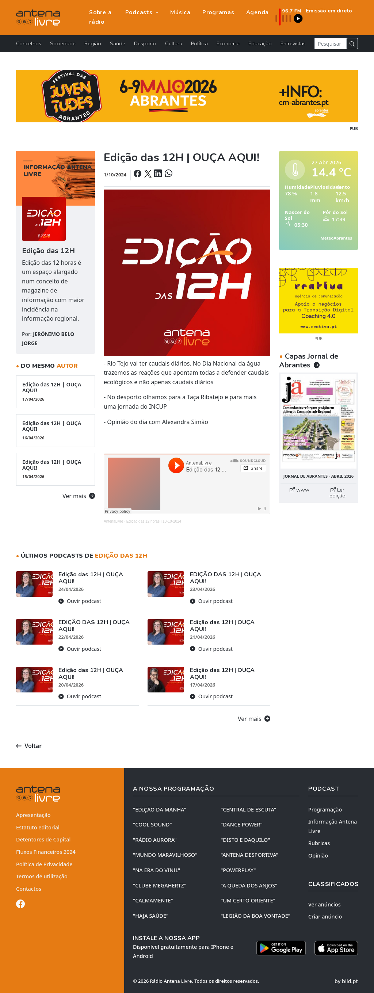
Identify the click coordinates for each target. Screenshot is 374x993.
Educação (260, 43)
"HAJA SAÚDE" (150, 915)
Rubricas (319, 843)
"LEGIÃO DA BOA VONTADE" (255, 915)
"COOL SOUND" (152, 824)
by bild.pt (346, 981)
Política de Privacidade (44, 864)
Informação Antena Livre (332, 826)
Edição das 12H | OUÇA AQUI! (55, 391)
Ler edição (337, 492)
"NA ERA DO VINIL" (156, 870)
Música (180, 12)
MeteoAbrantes (336, 238)
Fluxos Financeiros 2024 (46, 851)
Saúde (117, 43)
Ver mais (78, 496)
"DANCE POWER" (242, 824)
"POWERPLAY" (238, 870)
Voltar (29, 746)
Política (199, 43)
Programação (325, 809)
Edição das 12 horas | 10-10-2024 (153, 521)
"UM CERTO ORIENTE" (248, 900)
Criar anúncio (325, 916)
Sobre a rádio (100, 17)
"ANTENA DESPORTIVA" (249, 854)
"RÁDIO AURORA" (154, 839)
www (299, 489)
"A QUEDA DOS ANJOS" (249, 885)
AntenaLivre (113, 521)
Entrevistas (293, 43)
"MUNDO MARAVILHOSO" (165, 854)
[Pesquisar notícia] (330, 43)
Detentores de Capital (43, 839)
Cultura (173, 43)
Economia (228, 43)
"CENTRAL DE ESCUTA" (248, 809)
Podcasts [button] (139, 12)
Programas (218, 12)
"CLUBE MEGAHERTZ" (159, 885)
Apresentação (33, 814)
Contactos (28, 888)
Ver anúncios (324, 904)
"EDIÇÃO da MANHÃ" (159, 809)
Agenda (257, 12)
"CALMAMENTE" (153, 900)
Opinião (318, 855)
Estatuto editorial (38, 827)
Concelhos (28, 43)
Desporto (145, 43)
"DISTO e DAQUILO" (245, 839)
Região (92, 43)
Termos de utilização (42, 876)
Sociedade (63, 43)
